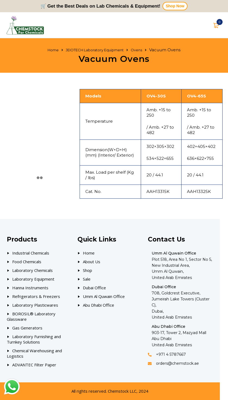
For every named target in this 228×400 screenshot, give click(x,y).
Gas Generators (27, 328)
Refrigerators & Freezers (36, 296)
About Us (91, 261)
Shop (87, 270)
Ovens (136, 50)
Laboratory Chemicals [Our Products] (32, 270)
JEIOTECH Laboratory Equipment (95, 50)
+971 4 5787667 (171, 354)
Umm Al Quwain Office (104, 296)
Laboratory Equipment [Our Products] (33, 279)
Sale (86, 279)
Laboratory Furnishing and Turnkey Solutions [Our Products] (34, 339)
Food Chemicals (26, 261)
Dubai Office (94, 287)
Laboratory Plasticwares (35, 305)
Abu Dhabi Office (98, 305)
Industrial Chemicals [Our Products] (30, 253)
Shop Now (175, 6)
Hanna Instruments (30, 287)
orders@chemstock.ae (177, 363)
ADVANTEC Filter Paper (34, 364)
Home (53, 50)
